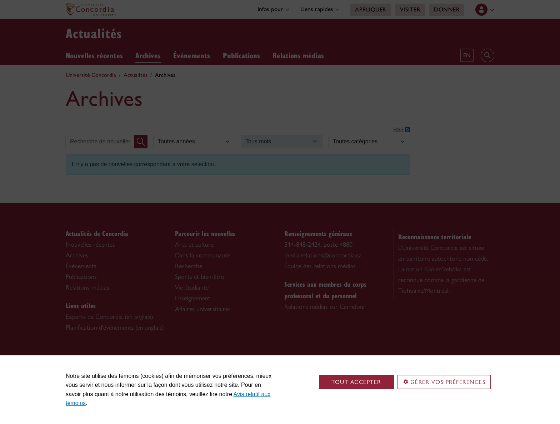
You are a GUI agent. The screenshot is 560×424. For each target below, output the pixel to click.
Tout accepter (356, 382)
